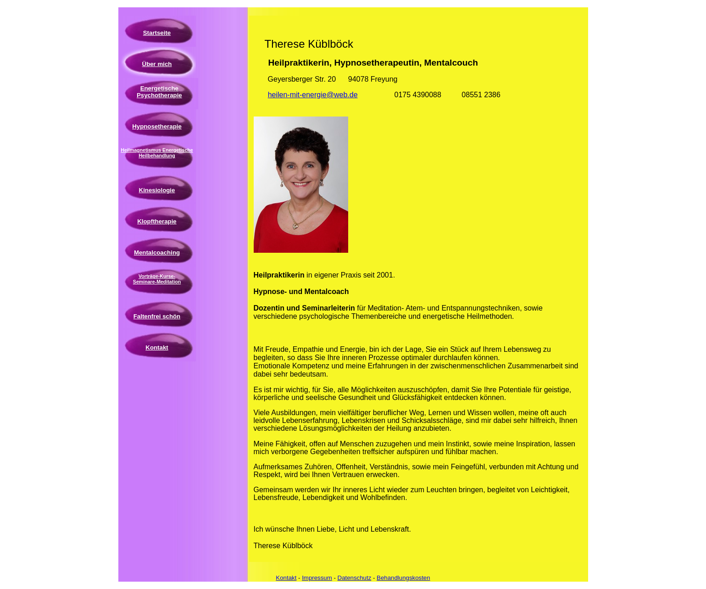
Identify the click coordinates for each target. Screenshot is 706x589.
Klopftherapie (157, 221)
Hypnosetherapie (157, 126)
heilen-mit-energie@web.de (313, 95)
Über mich (157, 64)
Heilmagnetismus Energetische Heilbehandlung (157, 152)
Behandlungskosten (403, 577)
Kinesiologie (157, 190)
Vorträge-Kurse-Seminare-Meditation (157, 278)
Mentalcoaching (157, 252)
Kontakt (156, 347)
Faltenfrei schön (156, 316)
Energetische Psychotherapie (159, 92)
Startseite (157, 32)
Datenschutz (355, 577)
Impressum (317, 577)
